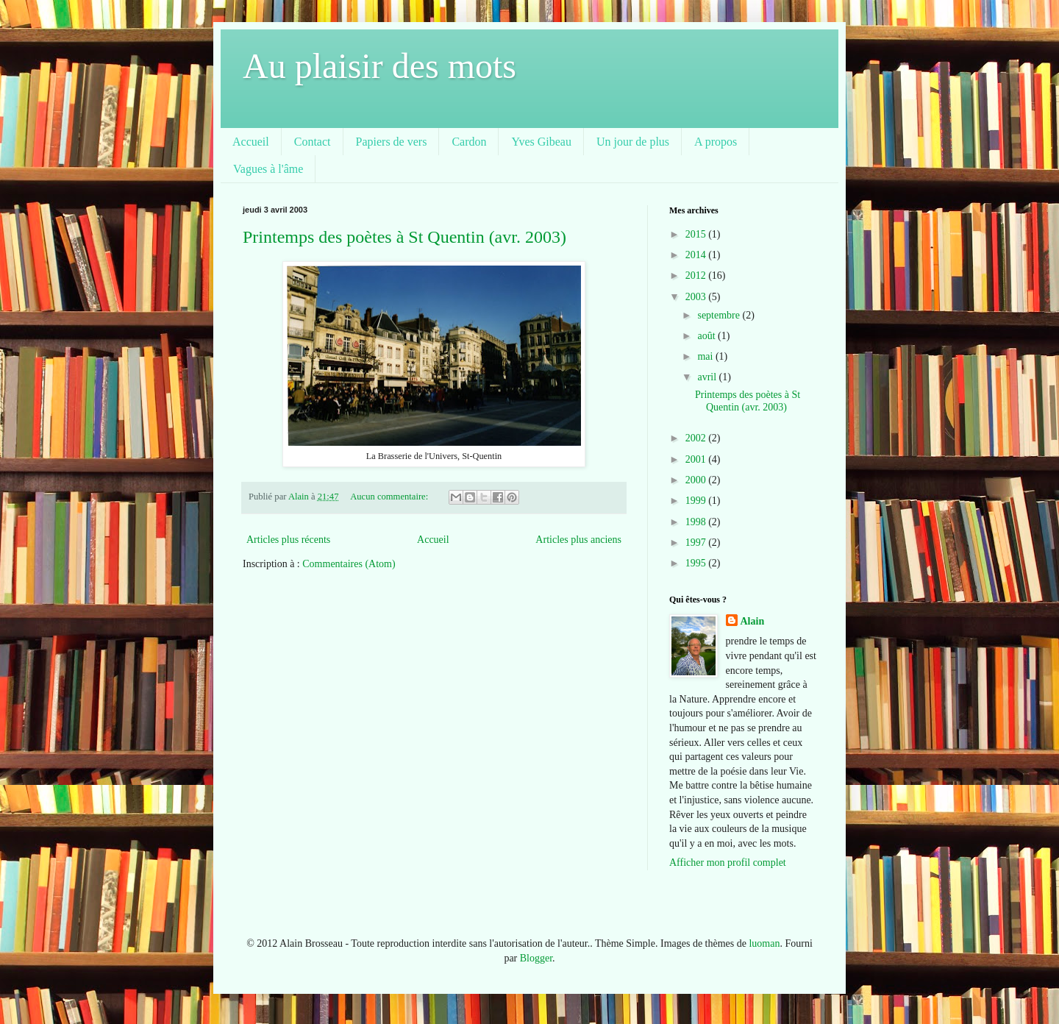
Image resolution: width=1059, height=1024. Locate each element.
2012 (697, 275)
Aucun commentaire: (390, 496)
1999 (697, 500)
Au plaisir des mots (379, 65)
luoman (764, 943)
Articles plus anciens (578, 539)
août (707, 335)
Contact (312, 141)
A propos (715, 141)
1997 (697, 542)
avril (708, 377)
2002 (697, 438)
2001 (697, 459)
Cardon (469, 141)
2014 (697, 254)
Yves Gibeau (541, 141)
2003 (697, 296)
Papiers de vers (391, 141)
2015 (697, 234)
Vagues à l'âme (268, 169)
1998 (697, 521)
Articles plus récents (288, 539)
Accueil (250, 141)
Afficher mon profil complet (727, 862)
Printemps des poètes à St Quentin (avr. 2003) (404, 236)
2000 (697, 480)
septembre (719, 315)
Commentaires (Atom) (348, 563)
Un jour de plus (632, 141)
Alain (753, 621)
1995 (697, 563)
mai (706, 356)
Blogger (536, 958)
